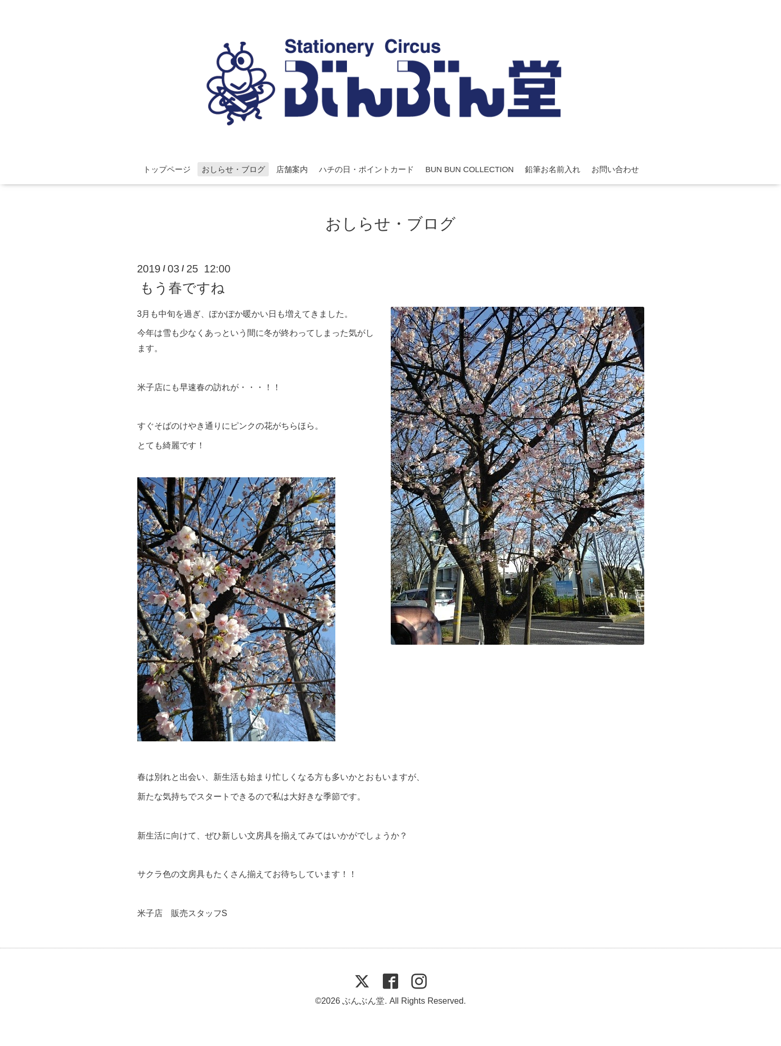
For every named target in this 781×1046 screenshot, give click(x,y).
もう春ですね (182, 287)
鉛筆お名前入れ (552, 169)
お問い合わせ (615, 169)
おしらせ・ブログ (233, 169)
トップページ (167, 169)
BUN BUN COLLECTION (469, 169)
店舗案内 (292, 169)
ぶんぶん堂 (363, 1000)
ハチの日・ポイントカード (366, 169)
